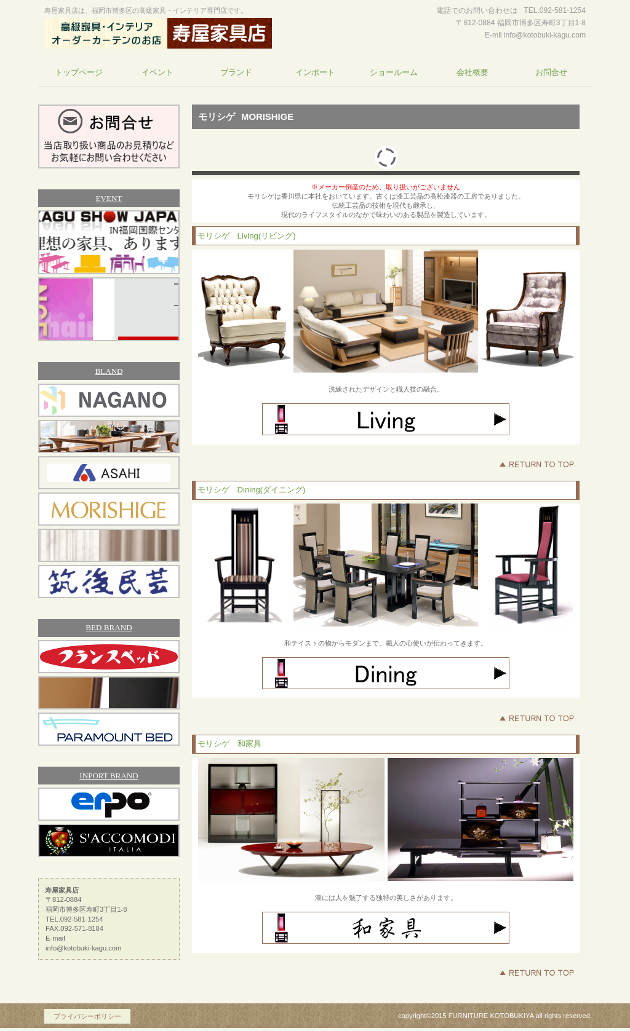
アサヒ (109, 472)
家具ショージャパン (109, 242)
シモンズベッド (109, 692)
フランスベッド (109, 656)
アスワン (109, 545)
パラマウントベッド (109, 729)
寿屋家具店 (158, 33)
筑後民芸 (109, 581)
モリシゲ (109, 509)
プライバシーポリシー (87, 1016)
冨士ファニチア (109, 436)
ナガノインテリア (109, 400)
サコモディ (109, 840)
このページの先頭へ (536, 464)
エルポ (109, 804)
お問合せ (109, 136)
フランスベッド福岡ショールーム (109, 309)
